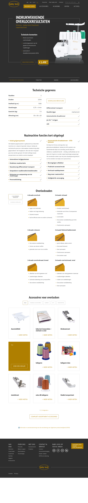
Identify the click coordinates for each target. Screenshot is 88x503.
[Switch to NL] (37, 2)
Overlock (10, 474)
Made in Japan (21, 474)
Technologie (21, 479)
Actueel (77, 6)
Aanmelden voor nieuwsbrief (77, 471)
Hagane (10, 483)
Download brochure (58, 101)
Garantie (44, 2)
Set (53, 302)
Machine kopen (29, 62)
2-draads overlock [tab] (15, 202)
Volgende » (45, 410)
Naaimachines (30, 6)
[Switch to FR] (30, 2)
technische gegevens (16, 80)
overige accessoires (35, 302)
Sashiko (10, 481)
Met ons (32, 470)
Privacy (16, 499)
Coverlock (11, 479)
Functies (39, 80)
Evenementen (32, 472)
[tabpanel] (54, 240)
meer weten (23, 335)
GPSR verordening (44, 481)
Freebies (31, 474)
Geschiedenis (21, 476)
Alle (25, 302)
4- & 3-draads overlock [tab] (15, 196)
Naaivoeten (61, 302)
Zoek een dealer (19, 365)
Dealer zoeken (43, 479)
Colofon (10, 499)
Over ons (21, 470)
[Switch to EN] (27, 2)
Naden (56, 80)
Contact (61, 2)
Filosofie (20, 472)
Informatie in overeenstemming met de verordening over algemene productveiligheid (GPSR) (45, 427)
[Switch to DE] (34, 2)
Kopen (67, 6)
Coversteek (11, 476)
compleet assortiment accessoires (44, 417)
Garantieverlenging (44, 476)
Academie (56, 6)
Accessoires (43, 6)
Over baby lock (53, 2)
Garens (47, 302)
